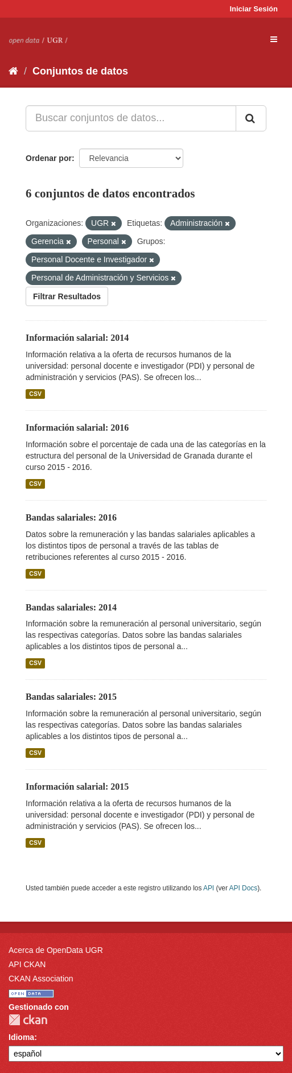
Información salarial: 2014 (77, 337)
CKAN (28, 1020)
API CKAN (27, 964)
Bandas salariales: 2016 (71, 517)
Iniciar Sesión (253, 9)
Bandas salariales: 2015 (71, 696)
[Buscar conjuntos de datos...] (131, 118)
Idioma (21, 1037)
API (208, 888)
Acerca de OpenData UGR (56, 950)
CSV (35, 393)
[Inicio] (13, 71)
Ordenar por (49, 158)
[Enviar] (251, 118)
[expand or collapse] (273, 39)
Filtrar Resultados (67, 296)
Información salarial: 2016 (77, 427)
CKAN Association (41, 978)
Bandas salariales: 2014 (71, 607)
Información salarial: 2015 (77, 786)
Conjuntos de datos (80, 71)
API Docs (243, 888)
